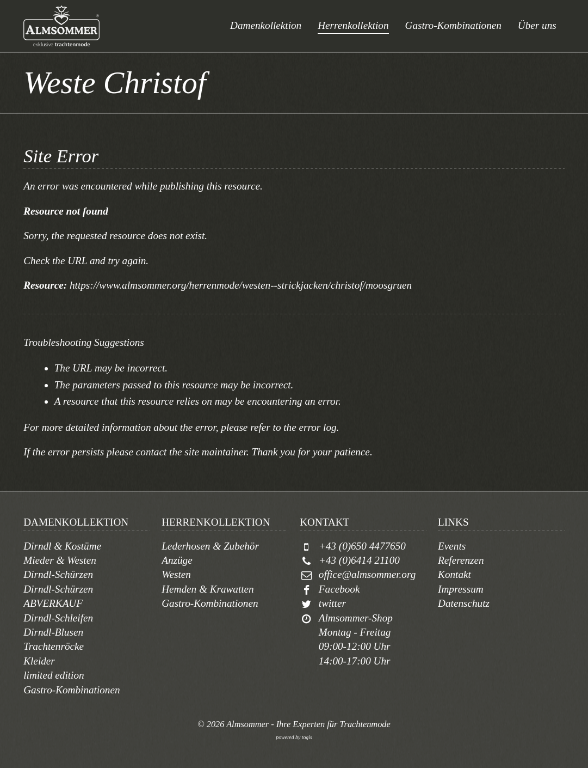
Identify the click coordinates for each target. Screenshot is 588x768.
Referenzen (461, 560)
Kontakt (454, 574)
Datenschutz (464, 603)
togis (307, 737)
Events (452, 546)
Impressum (461, 589)
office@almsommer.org (367, 574)
